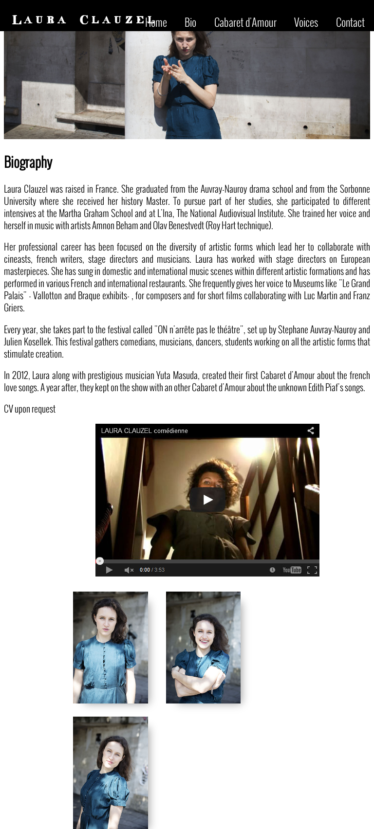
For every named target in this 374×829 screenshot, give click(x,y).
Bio (190, 22)
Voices (306, 22)
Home (156, 22)
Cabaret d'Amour (245, 22)
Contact (350, 22)
